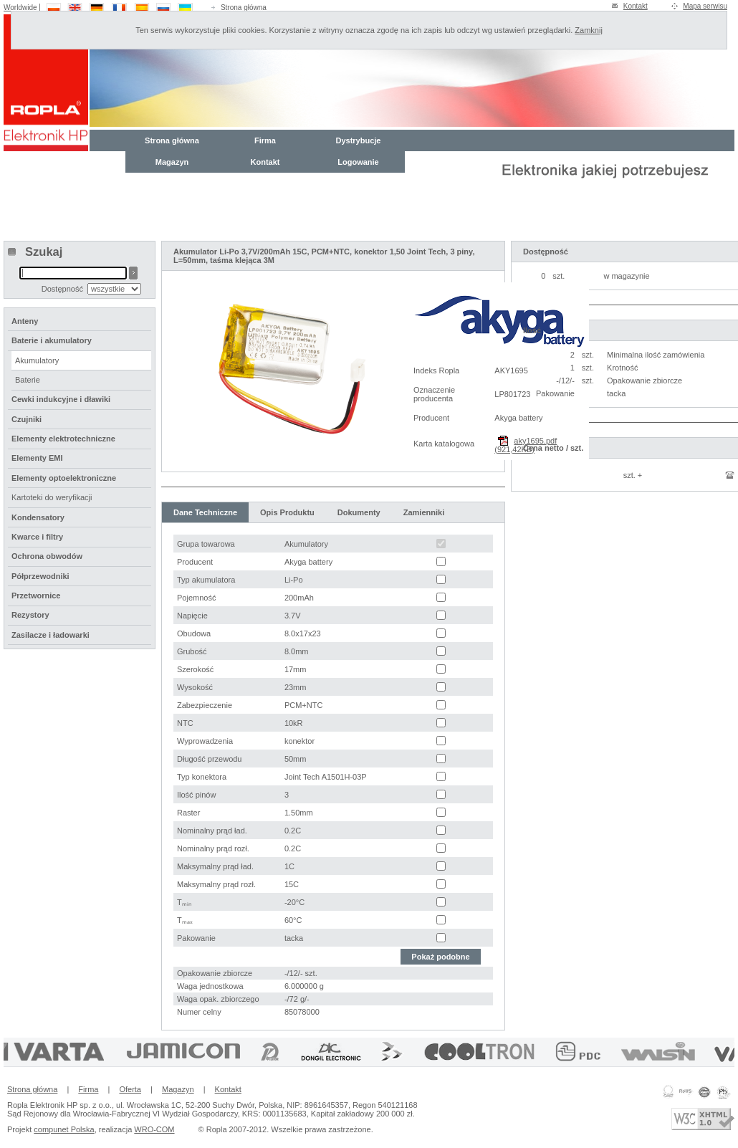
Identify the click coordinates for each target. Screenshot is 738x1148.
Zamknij (589, 30)
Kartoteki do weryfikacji (51, 497)
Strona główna (244, 7)
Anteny (24, 321)
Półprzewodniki (40, 576)
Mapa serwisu (705, 6)
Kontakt (635, 6)
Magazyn (171, 162)
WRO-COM (154, 1129)
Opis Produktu (287, 512)
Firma (265, 140)
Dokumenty (358, 512)
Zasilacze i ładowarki (50, 635)
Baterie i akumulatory (51, 340)
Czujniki (26, 419)
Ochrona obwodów (46, 556)
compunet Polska (64, 1129)
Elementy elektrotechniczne (63, 438)
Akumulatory (37, 360)
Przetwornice (35, 595)
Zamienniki (423, 512)
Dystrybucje (358, 140)
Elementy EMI (37, 458)
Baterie (27, 380)
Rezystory (30, 615)
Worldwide (20, 7)
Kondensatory (37, 517)
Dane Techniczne (205, 512)
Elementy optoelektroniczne (63, 478)
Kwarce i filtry (37, 536)
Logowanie (357, 162)
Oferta (130, 1089)
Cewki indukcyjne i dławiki (60, 399)
